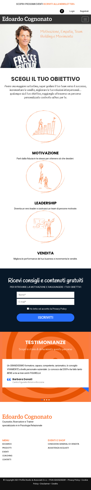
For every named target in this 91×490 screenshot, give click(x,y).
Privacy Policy (60, 308)
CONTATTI (6, 459)
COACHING (7, 455)
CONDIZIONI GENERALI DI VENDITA (63, 444)
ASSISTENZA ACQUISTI (58, 448)
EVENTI (5, 452)
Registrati (84, 11)
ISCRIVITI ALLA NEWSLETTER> (59, 4)
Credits (54, 484)
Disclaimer (45, 484)
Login (72, 11)
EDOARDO (7, 444)
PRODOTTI (7, 448)
